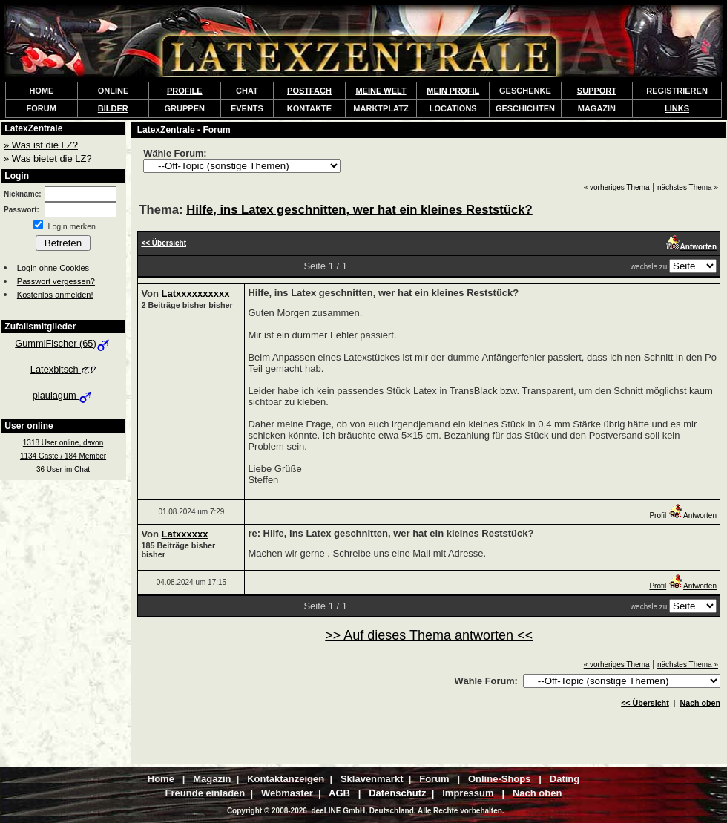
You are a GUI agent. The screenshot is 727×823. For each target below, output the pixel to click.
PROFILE (185, 90)
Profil (657, 515)
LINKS (677, 108)
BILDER (113, 108)
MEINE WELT (380, 90)
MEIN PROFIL (453, 90)
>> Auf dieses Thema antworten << (429, 635)
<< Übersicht (645, 702)
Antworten (692, 515)
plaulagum (63, 395)
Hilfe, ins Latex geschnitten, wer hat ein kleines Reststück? (359, 210)
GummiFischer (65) (63, 343)
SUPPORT (596, 90)
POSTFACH (309, 90)
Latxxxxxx (185, 534)
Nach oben (700, 702)
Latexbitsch (63, 369)
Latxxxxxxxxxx (196, 293)
